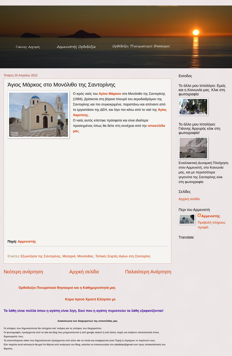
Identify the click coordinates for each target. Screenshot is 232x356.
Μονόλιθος (85, 256)
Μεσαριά (68, 256)
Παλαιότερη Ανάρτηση (148, 271)
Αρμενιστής (27, 241)
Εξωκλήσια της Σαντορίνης (40, 256)
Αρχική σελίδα (84, 271)
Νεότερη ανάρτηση (23, 271)
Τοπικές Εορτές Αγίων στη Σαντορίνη (122, 256)
